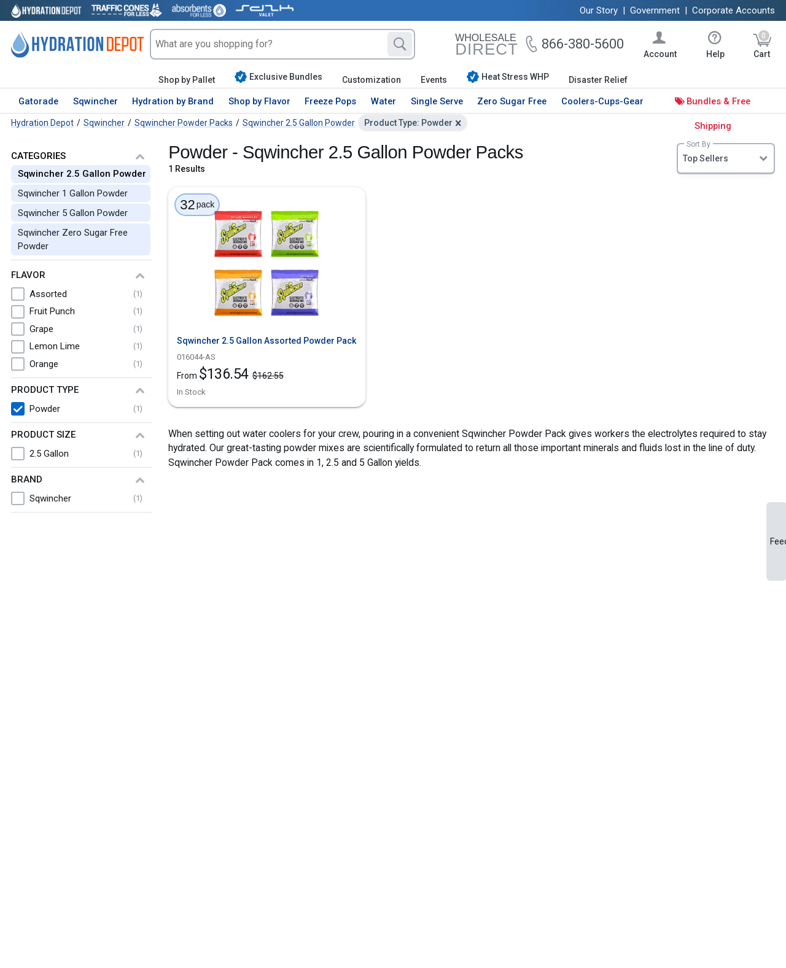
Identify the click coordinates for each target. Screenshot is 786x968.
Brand (26, 479)
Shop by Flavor (259, 101)
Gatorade (38, 101)
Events (434, 80)
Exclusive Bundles (278, 76)
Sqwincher (95, 101)
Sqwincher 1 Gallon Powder (73, 193)
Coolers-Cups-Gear (602, 101)
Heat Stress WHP (508, 76)
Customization (371, 80)
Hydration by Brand (173, 101)
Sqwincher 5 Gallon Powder (73, 213)
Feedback (778, 541)
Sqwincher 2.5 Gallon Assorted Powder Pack (266, 341)
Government (655, 10)
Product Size (43, 434)
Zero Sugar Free (512, 101)
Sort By (698, 144)
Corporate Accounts (733, 10)
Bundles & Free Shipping (718, 113)
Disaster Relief (598, 80)
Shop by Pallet (186, 80)
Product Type (45, 389)
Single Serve (437, 101)
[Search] (399, 44)
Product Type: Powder (408, 123)
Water (383, 101)
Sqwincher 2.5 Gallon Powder (82, 173)
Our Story (599, 10)
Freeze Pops (330, 101)
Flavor (28, 275)
